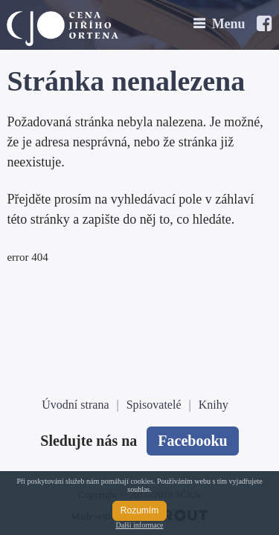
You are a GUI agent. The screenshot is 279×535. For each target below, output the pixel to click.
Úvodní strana (75, 404)
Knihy (213, 404)
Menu (229, 23)
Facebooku (192, 440)
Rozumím (139, 510)
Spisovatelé (154, 404)
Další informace (139, 525)
